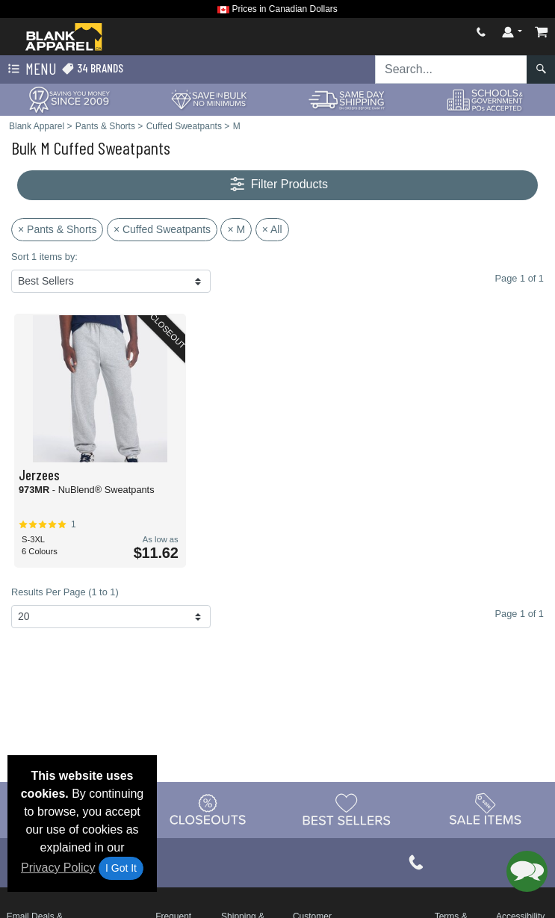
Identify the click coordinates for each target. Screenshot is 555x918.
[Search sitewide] (451, 69)
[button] (527, 871)
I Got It (121, 868)
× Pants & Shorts (57, 229)
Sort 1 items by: (44, 256)
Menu (30, 69)
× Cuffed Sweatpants (162, 229)
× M (236, 229)
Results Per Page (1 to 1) (65, 592)
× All (272, 229)
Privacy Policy (58, 867)
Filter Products (277, 185)
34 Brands (92, 68)
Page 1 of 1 (519, 613)
